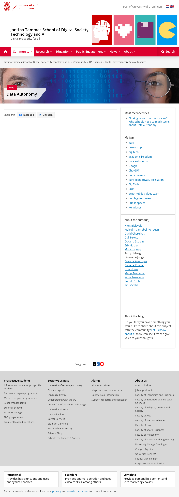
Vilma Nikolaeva (134, 277)
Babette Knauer (134, 265)
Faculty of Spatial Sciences (149, 429)
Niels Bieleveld (133, 225)
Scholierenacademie (15, 402)
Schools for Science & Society (64, 438)
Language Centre (57, 394)
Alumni (95, 380)
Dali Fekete (131, 237)
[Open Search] (168, 51)
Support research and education (109, 399)
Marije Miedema (135, 273)
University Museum (58, 409)
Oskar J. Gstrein (134, 241)
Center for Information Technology (67, 404)
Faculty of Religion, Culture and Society (152, 409)
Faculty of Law (143, 425)
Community (79, 62)
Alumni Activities (100, 385)
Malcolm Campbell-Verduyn (142, 229)
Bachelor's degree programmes (21, 393)
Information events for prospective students (23, 387)
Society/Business (58, 380)
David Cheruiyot (135, 233)
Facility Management (146, 458)
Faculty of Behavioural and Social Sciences (153, 401)
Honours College (13, 412)
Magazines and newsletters (106, 390)
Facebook (26, 114)
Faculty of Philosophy (147, 434)
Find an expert (56, 390)
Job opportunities (144, 390)
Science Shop (55, 433)
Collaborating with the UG (62, 399)
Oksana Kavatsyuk (136, 261)
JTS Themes (95, 62)
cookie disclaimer (78, 491)
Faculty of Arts (143, 415)
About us (141, 380)
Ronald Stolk (132, 281)
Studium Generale (58, 423)
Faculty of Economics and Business (154, 394)
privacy (56, 491)
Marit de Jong (133, 249)
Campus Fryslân (144, 449)
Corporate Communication (149, 463)
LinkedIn (46, 114)
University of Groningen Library (65, 385)
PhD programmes (13, 417)
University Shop (56, 414)
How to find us (143, 385)
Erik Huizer (131, 245)
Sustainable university (60, 428)
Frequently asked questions (19, 422)
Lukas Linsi (131, 269)
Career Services (56, 418)
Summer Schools (13, 407)
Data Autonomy (22, 94)
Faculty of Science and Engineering (154, 439)
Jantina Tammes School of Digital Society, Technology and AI (37, 62)
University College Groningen (151, 444)
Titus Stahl (131, 285)
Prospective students (17, 380)
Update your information (105, 394)
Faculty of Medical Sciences (150, 420)
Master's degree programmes (20, 398)
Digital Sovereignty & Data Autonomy (125, 62)
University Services (145, 453)
